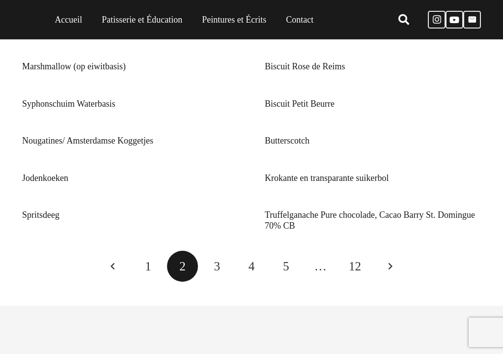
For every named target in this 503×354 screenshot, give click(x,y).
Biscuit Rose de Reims (305, 66)
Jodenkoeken (45, 178)
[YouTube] (454, 20)
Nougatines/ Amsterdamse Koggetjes (87, 141)
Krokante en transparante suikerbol (327, 178)
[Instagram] (437, 20)
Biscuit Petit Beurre (300, 104)
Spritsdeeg (40, 215)
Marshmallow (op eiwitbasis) (74, 66)
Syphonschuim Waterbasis (68, 104)
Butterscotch (287, 141)
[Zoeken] (403, 19)
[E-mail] (472, 20)
